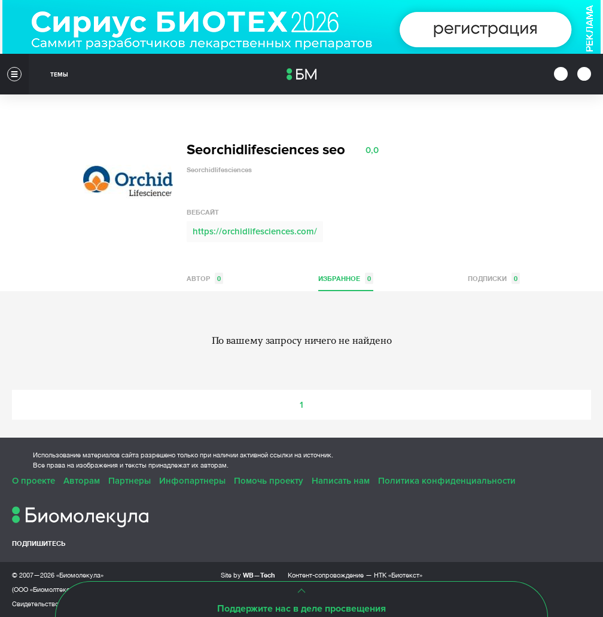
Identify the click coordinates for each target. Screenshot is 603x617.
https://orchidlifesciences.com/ (255, 231)
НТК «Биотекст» (398, 575)
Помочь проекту (268, 480)
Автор (205, 278)
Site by (248, 575)
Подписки (494, 278)
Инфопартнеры (192, 480)
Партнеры (129, 480)
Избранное (345, 278)
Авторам (81, 480)
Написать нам (341, 480)
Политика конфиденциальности (447, 480)
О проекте (33, 480)
